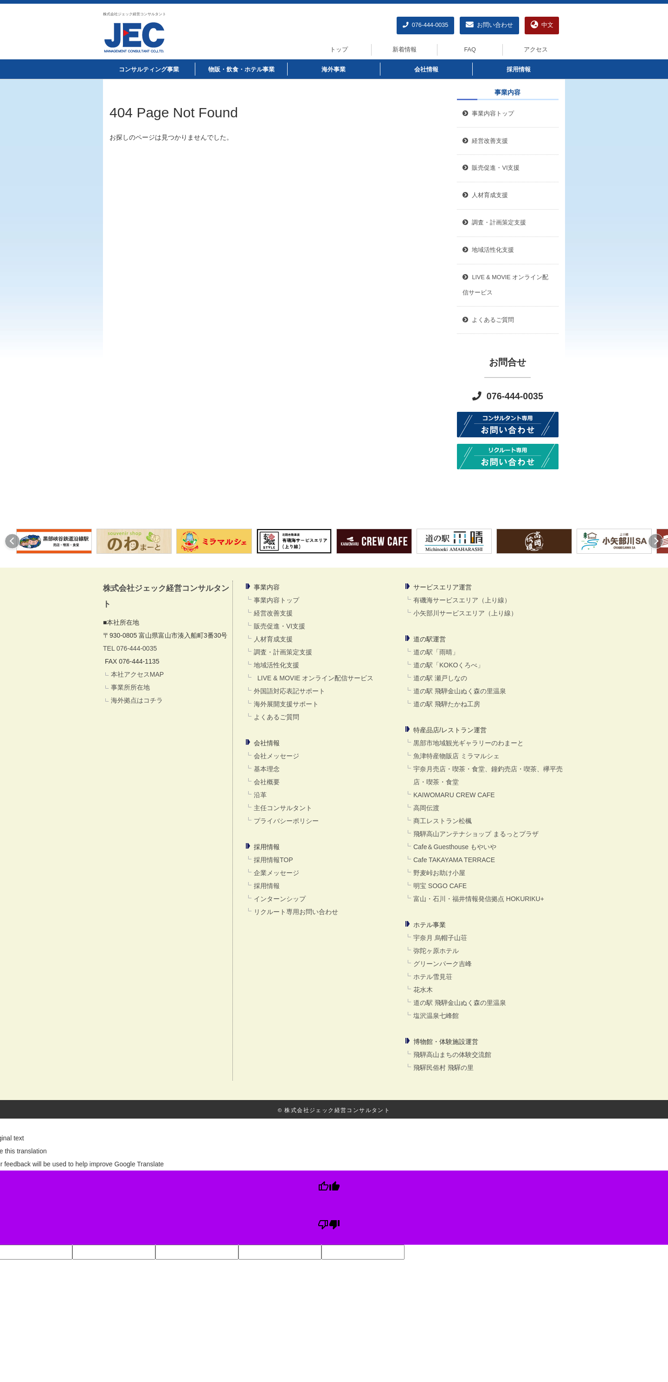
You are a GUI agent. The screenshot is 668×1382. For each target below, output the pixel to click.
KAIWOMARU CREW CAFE (454, 795)
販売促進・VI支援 (279, 626)
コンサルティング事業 (149, 69)
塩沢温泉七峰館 (436, 1015)
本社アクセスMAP (137, 674)
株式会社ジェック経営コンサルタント (134, 14)
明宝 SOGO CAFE (440, 885)
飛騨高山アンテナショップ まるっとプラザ (476, 834)
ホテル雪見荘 (432, 976)
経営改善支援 (485, 141)
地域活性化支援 (276, 665)
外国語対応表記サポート (289, 691)
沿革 (260, 795)
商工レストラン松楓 (442, 821)
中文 (542, 25)
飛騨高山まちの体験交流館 (452, 1054)
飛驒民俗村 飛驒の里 (443, 1067)
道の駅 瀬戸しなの (440, 678)
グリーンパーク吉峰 (442, 963)
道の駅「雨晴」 (436, 652)
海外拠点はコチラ (137, 700)
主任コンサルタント (283, 808)
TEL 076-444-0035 (130, 648)
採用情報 (519, 69)
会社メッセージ (276, 756)
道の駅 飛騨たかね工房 (446, 704)
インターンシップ (280, 898)
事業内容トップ (488, 113)
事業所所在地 (130, 687)
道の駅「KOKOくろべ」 (448, 665)
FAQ (470, 49)
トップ (339, 49)
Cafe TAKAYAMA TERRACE (454, 860)
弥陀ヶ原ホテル (436, 950)
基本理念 (267, 769)
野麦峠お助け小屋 (439, 873)
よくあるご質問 (276, 717)
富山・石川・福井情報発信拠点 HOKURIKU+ (478, 898)
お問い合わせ (489, 25)
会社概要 (267, 782)
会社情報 (426, 69)
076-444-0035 (425, 25)
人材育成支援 (273, 639)
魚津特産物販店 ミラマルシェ (456, 756)
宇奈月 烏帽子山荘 (440, 937)
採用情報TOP (273, 860)
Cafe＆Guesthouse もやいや (454, 847)
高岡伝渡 (426, 808)
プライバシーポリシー (286, 821)
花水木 (423, 989)
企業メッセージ (276, 873)
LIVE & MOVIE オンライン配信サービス (313, 678)
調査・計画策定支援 (283, 652)
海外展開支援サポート (286, 704)
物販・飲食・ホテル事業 (241, 69)
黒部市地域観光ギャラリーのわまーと (468, 743)
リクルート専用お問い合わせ (296, 911)
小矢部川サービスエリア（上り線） (465, 613)
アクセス (536, 49)
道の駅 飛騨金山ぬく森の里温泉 (459, 691)
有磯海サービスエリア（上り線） (462, 600)
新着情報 (404, 49)
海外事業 (333, 69)
